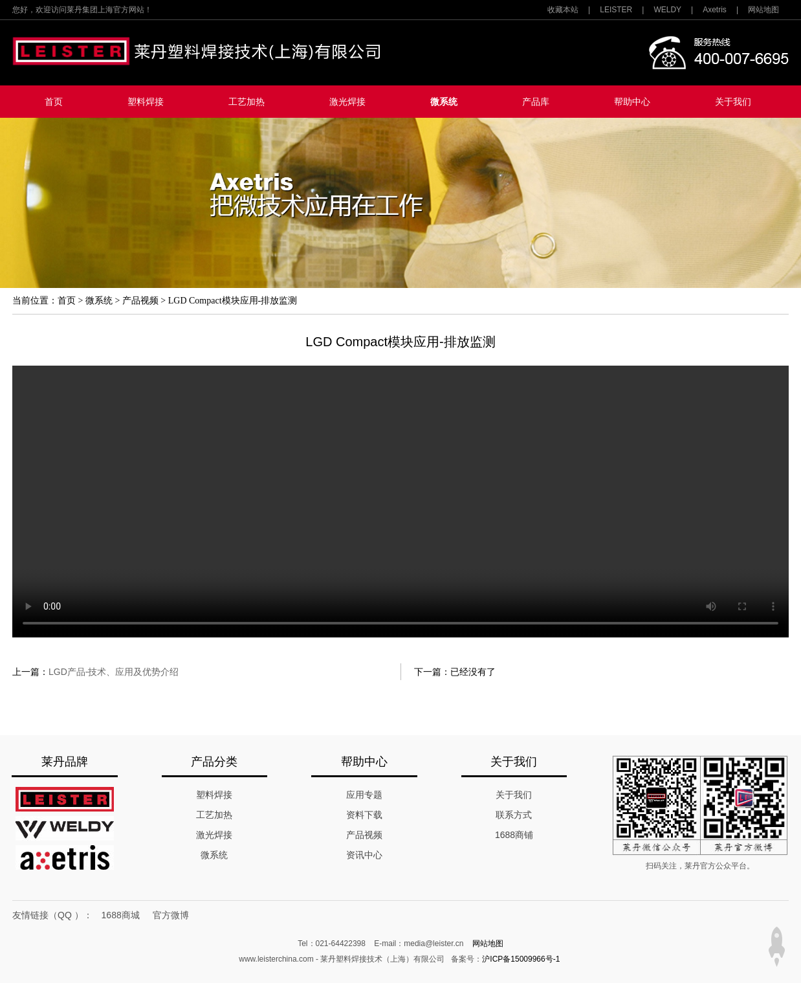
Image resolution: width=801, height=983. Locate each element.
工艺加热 (246, 101)
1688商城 (121, 915)
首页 (54, 101)
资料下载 (364, 815)
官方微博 (171, 915)
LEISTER (616, 9)
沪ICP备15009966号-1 (521, 959)
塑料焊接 (145, 101)
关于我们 (733, 101)
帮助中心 (632, 101)
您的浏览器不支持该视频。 (400, 501)
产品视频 (140, 300)
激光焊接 (347, 101)
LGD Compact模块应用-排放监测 (232, 300)
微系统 (443, 101)
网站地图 (763, 9)
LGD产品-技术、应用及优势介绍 (114, 672)
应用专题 (364, 795)
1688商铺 (514, 835)
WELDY (667, 9)
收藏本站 (562, 9)
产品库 (535, 101)
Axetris (715, 9)
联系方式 (514, 815)
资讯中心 (364, 855)
